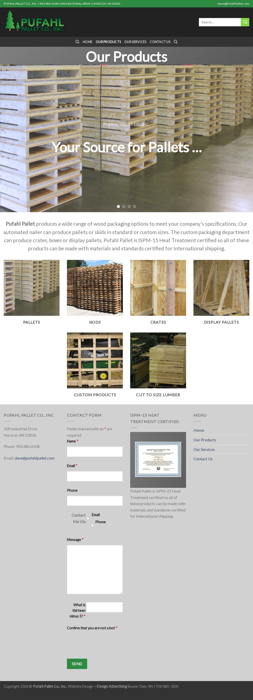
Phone (72, 490)
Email (72, 466)
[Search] (77, 42)
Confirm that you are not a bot (92, 628)
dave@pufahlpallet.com (35, 458)
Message (75, 540)
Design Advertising (112, 686)
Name (72, 441)
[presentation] (104, 642)
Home (87, 42)
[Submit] (245, 22)
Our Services (135, 42)
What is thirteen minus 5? (77, 610)
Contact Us (160, 42)
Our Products (108, 42)
